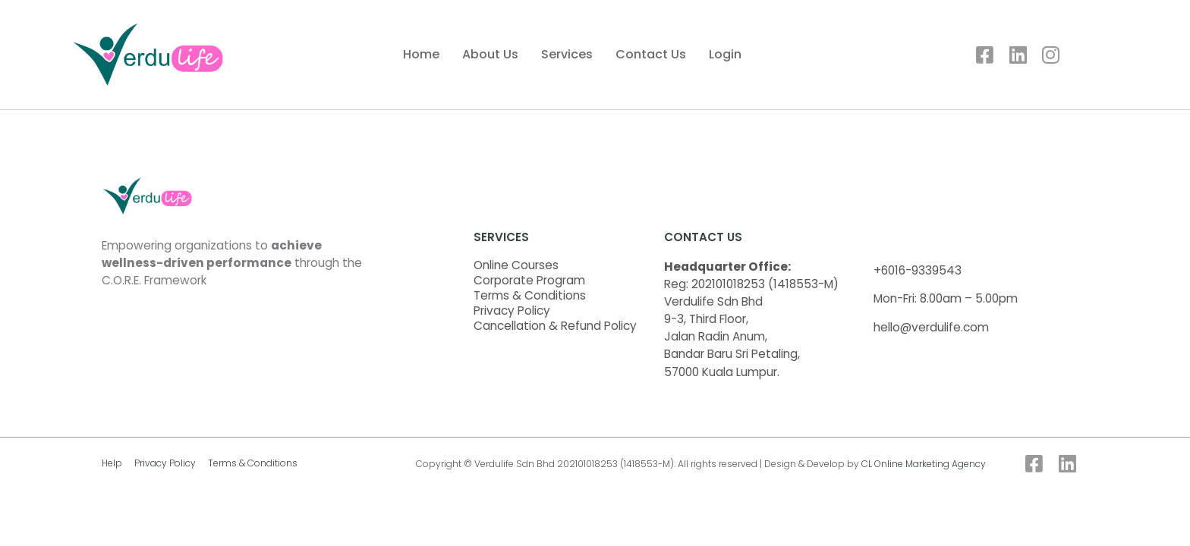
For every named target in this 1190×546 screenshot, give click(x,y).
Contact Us (650, 54)
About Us (490, 54)
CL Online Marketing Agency (923, 463)
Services (567, 54)
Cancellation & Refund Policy (555, 326)
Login (725, 54)
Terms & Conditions (530, 295)
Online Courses (516, 265)
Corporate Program (529, 280)
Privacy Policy (512, 310)
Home (421, 54)
